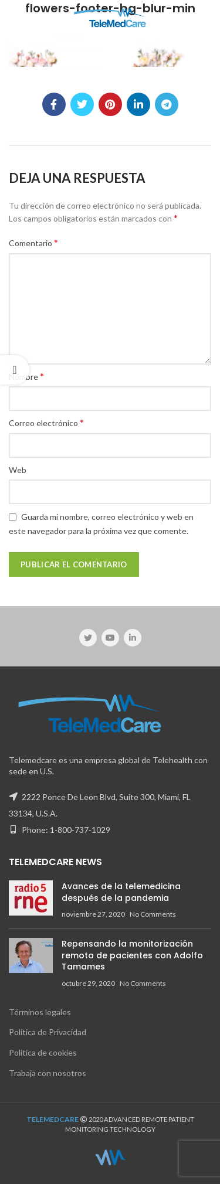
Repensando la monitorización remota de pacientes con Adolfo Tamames (132, 955)
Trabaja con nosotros (47, 1073)
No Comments (153, 914)
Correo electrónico (46, 422)
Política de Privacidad (47, 1032)
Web (17, 470)
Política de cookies (43, 1052)
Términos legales (40, 1012)
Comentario (33, 242)
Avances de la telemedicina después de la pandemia (121, 892)
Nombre (26, 376)
